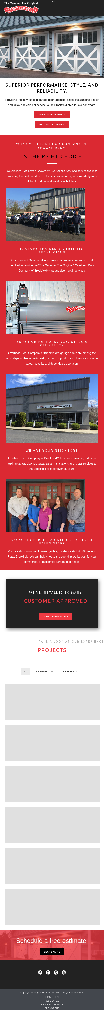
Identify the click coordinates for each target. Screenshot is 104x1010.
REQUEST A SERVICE (52, 1004)
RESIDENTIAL (71, 671)
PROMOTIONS (52, 1008)
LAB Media (78, 992)
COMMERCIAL (45, 671)
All (25, 671)
